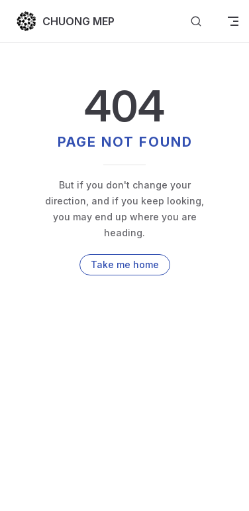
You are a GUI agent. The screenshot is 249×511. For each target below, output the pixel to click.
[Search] (196, 21)
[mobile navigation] (233, 21)
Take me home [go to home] (125, 264)
